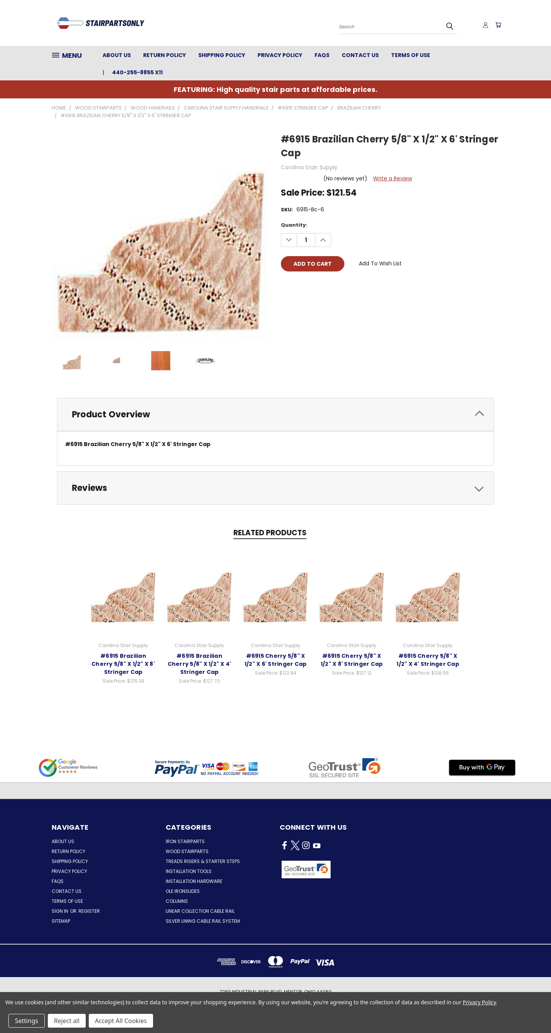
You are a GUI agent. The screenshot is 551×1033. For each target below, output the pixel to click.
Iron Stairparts (185, 841)
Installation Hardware (194, 881)
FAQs (322, 55)
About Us (117, 55)
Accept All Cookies (121, 1021)
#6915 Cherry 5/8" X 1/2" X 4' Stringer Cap (427, 660)
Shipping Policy (221, 55)
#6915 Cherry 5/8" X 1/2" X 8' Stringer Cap (352, 660)
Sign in (60, 911)
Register (89, 911)
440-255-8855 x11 (137, 72)
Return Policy (164, 55)
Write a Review (392, 178)
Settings (26, 1021)
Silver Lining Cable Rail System (203, 921)
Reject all (67, 1021)
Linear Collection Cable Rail (200, 911)
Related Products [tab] (269, 533)
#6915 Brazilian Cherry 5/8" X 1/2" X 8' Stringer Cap (123, 664)
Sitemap (61, 921)
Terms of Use (410, 55)
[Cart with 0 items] (497, 25)
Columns (177, 901)
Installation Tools (189, 871)
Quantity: (294, 225)
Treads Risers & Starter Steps (203, 861)
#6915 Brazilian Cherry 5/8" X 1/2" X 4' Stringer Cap (199, 664)
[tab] (275, 414)
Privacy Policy (280, 55)
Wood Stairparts (187, 851)
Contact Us (360, 55)
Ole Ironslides (183, 891)
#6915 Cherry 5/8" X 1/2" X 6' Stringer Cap (276, 660)
